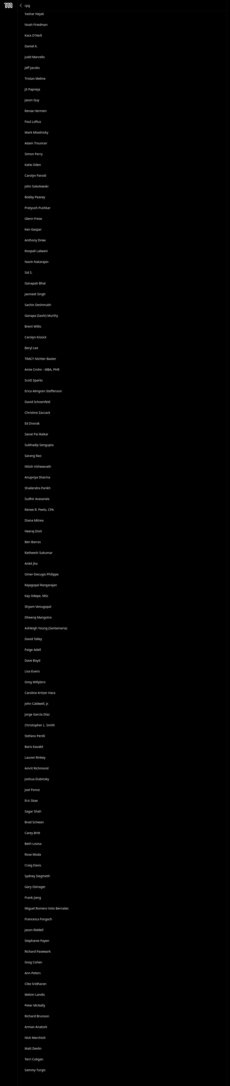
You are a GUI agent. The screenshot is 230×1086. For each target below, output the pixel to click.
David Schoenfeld (37, 402)
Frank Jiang (33, 897)
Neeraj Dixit (33, 531)
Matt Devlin (33, 1048)
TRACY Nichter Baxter (40, 359)
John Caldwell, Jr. (37, 703)
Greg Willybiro (35, 682)
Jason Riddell (34, 930)
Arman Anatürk (36, 1027)
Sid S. (29, 272)
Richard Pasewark (38, 951)
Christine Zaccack (37, 412)
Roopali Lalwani (36, 251)
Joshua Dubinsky (37, 779)
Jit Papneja (32, 89)
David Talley (33, 639)
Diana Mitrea (34, 520)
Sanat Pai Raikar (37, 434)
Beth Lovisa (33, 843)
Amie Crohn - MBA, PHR (42, 369)
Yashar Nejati (34, 14)
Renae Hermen (36, 111)
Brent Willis (33, 326)
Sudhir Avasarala (37, 499)
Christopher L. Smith (40, 725)
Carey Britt (32, 833)
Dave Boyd (32, 660)
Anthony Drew (35, 240)
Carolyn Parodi (35, 175)
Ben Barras (33, 542)
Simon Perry (34, 154)
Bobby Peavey (35, 197)
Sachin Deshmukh (38, 305)
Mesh (8, 5)
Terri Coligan (34, 1059)
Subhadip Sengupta (39, 445)
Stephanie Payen (37, 940)
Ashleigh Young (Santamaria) (46, 628)
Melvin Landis (35, 994)
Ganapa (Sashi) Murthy (41, 315)
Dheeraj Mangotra (38, 617)
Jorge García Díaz (37, 714)
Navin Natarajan (37, 262)
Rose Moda (33, 854)
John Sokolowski (37, 186)
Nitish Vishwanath (38, 466)
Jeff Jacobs (32, 68)
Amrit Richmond (37, 768)
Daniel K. (31, 46)
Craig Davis (33, 865)
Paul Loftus (33, 121)
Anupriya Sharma (37, 477)
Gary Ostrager (35, 887)
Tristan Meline (35, 78)
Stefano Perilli (35, 736)
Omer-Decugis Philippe (42, 574)
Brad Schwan (34, 822)
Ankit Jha (31, 563)
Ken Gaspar (33, 229)
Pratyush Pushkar (38, 208)
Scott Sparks (34, 380)
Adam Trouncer (36, 143)
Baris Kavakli (34, 747)
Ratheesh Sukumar (39, 553)
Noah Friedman (36, 24)
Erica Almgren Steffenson (43, 391)
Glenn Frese (33, 218)
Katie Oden (33, 165)
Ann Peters (33, 973)
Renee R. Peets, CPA (39, 509)
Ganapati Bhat (35, 283)
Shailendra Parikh (38, 488)
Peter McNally (35, 1005)
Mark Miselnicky (37, 132)
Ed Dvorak (32, 423)
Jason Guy (32, 100)
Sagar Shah (33, 811)
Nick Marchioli (35, 1037)
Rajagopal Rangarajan (41, 585)
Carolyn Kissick (35, 337)
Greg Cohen (33, 962)
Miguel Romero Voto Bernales (47, 908)
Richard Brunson (37, 1016)
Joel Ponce (32, 790)
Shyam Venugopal (38, 606)
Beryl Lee (31, 348)
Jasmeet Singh (35, 294)
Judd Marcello (35, 57)
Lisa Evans (32, 671)
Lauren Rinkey (35, 757)
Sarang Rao (33, 456)
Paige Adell (33, 650)
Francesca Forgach (38, 919)
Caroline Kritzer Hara (40, 693)
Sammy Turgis (35, 1070)
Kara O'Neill (33, 35)
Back (21, 5)
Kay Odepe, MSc (37, 596)
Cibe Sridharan (35, 984)
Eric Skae (31, 800)
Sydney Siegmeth (37, 876)
